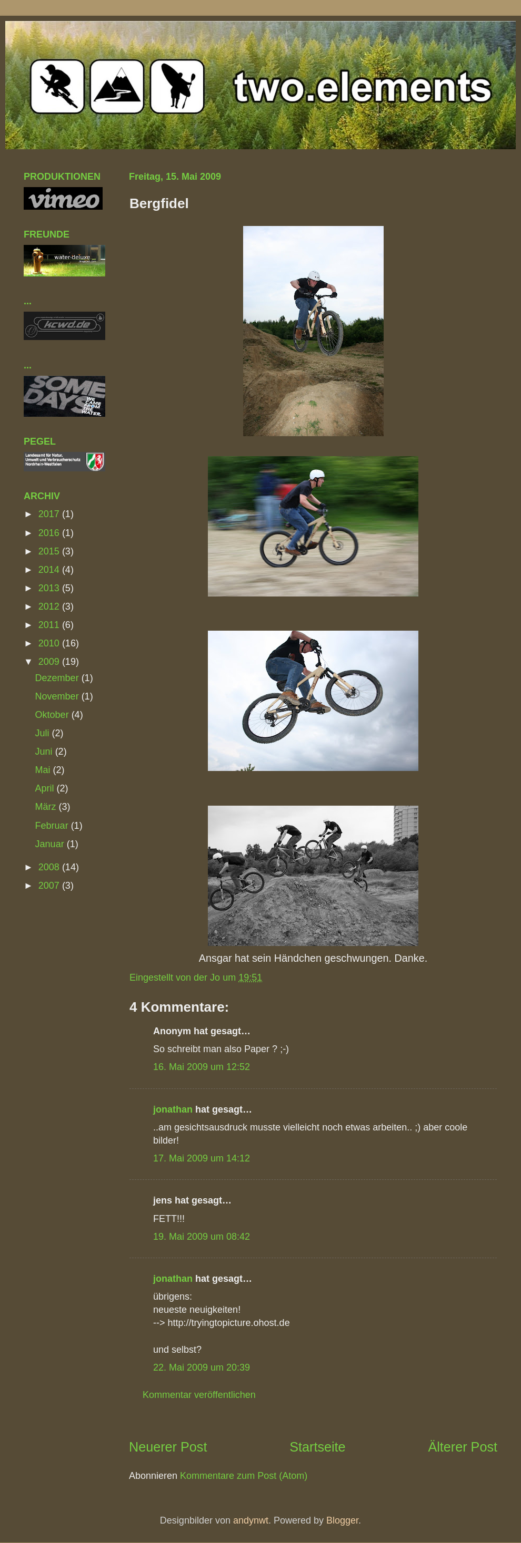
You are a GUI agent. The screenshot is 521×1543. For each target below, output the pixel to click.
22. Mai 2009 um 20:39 (201, 1367)
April (46, 788)
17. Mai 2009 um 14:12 (201, 1158)
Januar (51, 844)
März (47, 806)
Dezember (58, 678)
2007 (50, 885)
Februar (53, 825)
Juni (45, 751)
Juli (43, 733)
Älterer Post (462, 1446)
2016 (50, 533)
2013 (50, 588)
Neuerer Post (168, 1446)
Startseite (317, 1446)
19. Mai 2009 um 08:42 (201, 1236)
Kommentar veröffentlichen (199, 1395)
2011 (50, 625)
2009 (50, 661)
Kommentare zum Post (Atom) (243, 1475)
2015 (50, 551)
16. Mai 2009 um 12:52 (201, 1067)
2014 (50, 569)
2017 (50, 514)
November (58, 696)
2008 (50, 867)
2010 (50, 643)
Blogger (342, 1520)
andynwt (250, 1520)
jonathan (173, 1109)
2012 (50, 606)
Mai (44, 770)
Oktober (53, 714)
